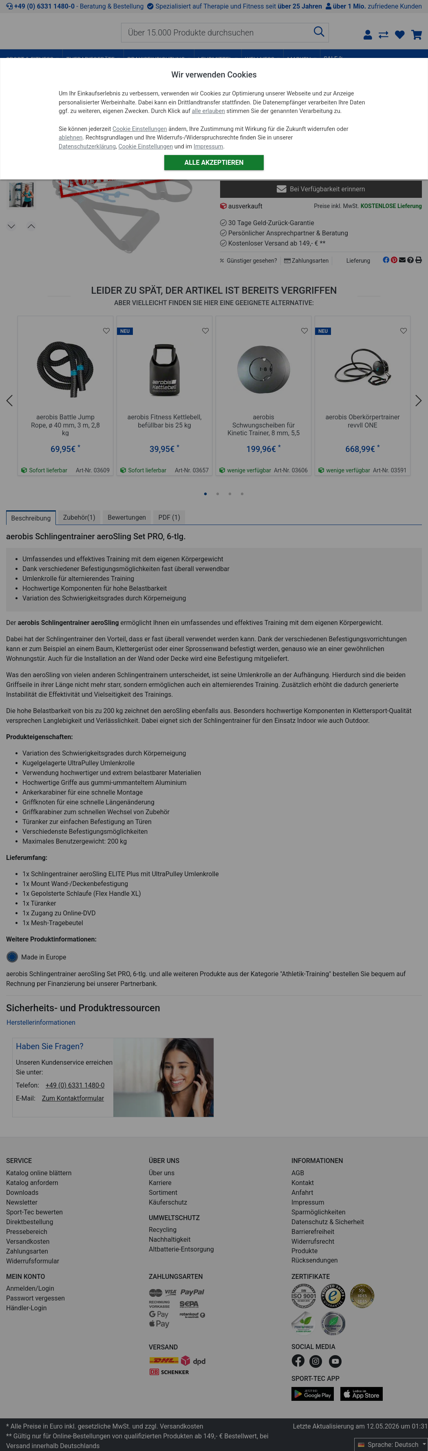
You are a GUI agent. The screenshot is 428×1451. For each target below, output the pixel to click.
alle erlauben (208, 111)
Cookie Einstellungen (140, 129)
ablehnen (71, 137)
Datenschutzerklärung (87, 146)
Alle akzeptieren (213, 162)
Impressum (208, 146)
